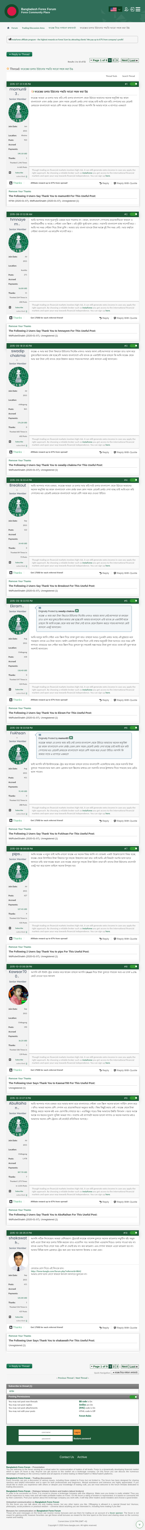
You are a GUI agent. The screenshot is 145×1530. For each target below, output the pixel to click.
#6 (125, 727)
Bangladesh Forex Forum (18, 1467)
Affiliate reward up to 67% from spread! (49, 183)
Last (134, 60)
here (108, 175)
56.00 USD (23, 288)
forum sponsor (116, 1513)
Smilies (82, 1404)
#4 (125, 480)
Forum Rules (85, 1415)
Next (125, 60)
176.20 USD (22, 422)
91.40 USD (23, 791)
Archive (82, 1457)
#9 (125, 1098)
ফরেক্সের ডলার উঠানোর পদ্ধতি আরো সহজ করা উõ (47, 69)
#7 (125, 848)
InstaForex (87, 172)
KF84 (11, 1391)
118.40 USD (22, 670)
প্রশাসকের (104, 47)
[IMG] (82, 1407)
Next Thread (81, 1377)
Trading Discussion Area (33, 28)
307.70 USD (22, 1172)
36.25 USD (23, 1040)
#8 (125, 966)
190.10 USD (22, 153)
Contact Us (67, 1457)
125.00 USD (22, 1298)
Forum (15, 28)
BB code (83, 1401)
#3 (125, 345)
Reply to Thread (19, 54)
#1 (126, 84)
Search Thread (128, 76)
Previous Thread (65, 1377)
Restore (82, 1438)
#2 (125, 214)
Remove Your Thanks (20, 191)
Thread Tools (111, 76)
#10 (125, 1232)
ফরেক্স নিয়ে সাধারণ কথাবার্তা (62, 28)
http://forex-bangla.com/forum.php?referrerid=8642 (56, 1271)
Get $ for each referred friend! (47, 318)
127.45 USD (22, 909)
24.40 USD (23, 543)
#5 (125, 600)
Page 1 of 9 (100, 60)
